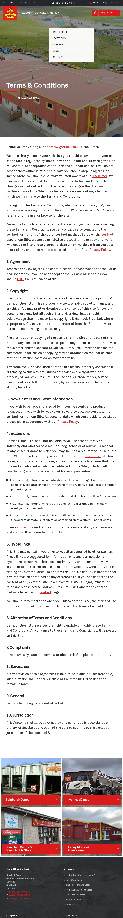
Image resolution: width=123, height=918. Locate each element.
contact (107, 235)
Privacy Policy (99, 250)
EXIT (20, 279)
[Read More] (31, 782)
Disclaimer (99, 176)
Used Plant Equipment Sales (78, 894)
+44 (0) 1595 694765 (104, 3)
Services (40, 12)
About (26, 12)
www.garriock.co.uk (65, 147)
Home (9, 98)
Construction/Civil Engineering (79, 875)
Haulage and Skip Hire (75, 899)
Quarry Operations (73, 880)
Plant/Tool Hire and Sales (77, 885)
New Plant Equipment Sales (78, 889)
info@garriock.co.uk (19, 898)
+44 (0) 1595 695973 (19, 895)
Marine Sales (70, 904)
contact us (25, 527)
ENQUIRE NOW (109, 13)
